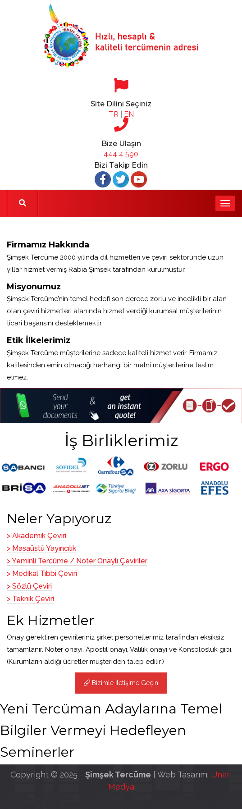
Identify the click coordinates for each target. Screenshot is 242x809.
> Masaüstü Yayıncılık (41, 548)
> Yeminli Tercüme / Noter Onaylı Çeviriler (77, 561)
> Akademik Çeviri (36, 535)
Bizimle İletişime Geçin (121, 682)
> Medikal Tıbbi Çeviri (42, 573)
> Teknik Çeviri (30, 598)
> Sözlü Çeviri (29, 586)
